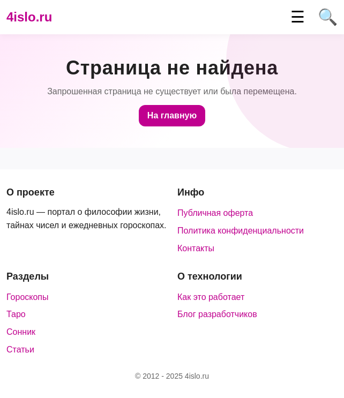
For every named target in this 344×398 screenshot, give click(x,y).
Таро (16, 314)
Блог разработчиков (217, 314)
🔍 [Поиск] (328, 17)
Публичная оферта (215, 212)
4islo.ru (29, 17)
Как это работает (210, 297)
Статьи (20, 349)
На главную (172, 115)
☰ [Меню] (297, 17)
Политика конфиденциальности (240, 230)
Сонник (20, 331)
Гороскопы (27, 297)
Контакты (195, 248)
